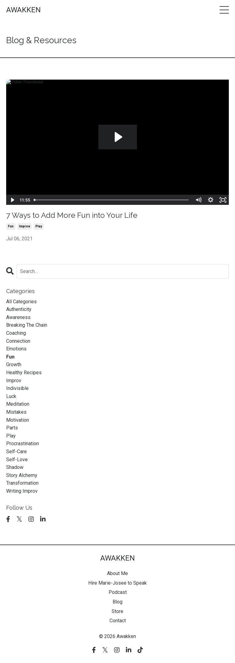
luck (11, 396)
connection (18, 341)
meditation (17, 404)
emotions (16, 349)
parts (12, 428)
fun (11, 226)
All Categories (21, 302)
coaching (16, 333)
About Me (117, 573)
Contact (117, 621)
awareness (18, 317)
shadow (14, 467)
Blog (117, 602)
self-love (17, 459)
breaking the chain (26, 325)
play (38, 226)
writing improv (22, 491)
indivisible (17, 388)
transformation (22, 483)
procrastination (22, 443)
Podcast (118, 592)
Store (117, 611)
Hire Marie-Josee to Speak (117, 583)
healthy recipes (24, 372)
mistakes (16, 412)
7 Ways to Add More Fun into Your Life (71, 215)
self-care (16, 451)
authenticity (18, 309)
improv (24, 226)
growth (13, 364)
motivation (17, 420)
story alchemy (21, 475)
